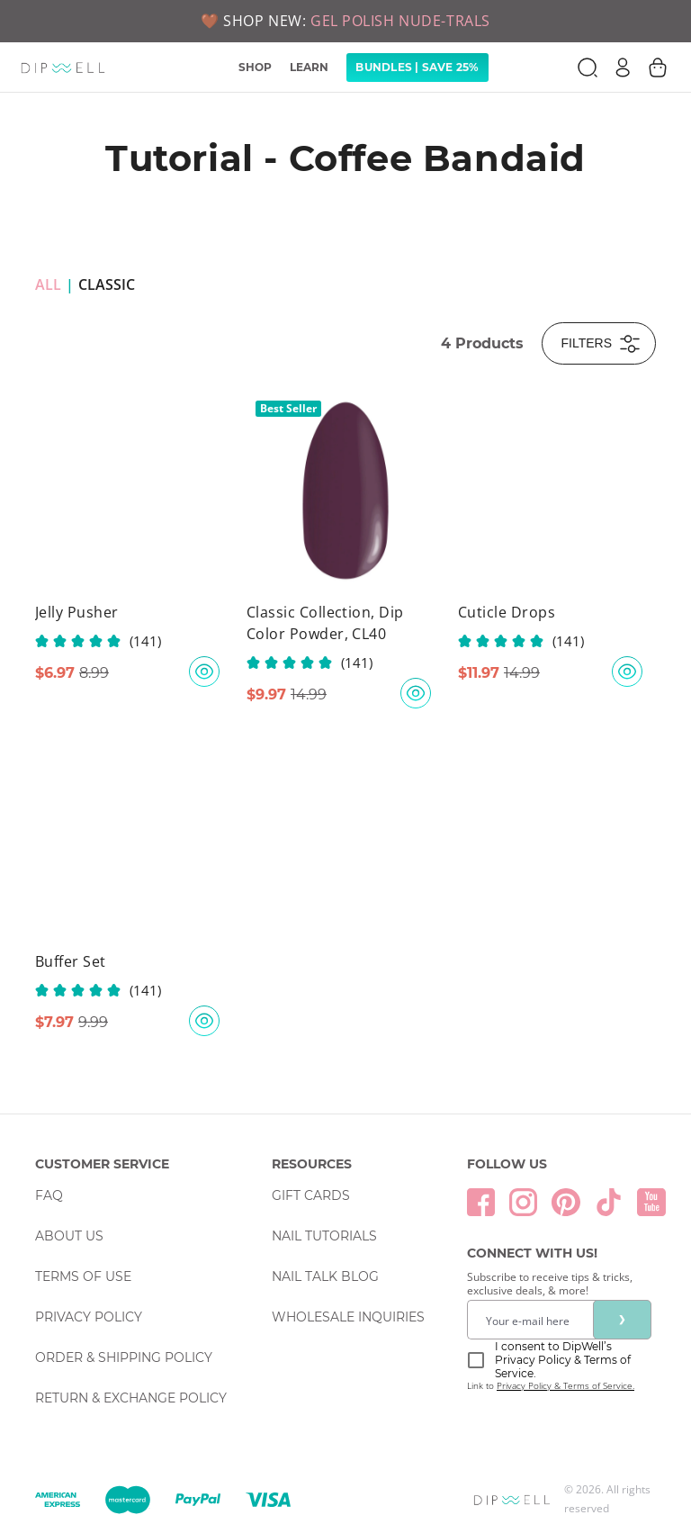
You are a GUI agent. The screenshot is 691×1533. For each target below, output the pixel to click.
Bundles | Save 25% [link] (417, 67)
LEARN (309, 67)
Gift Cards (311, 1195)
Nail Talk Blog (325, 1276)
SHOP (255, 67)
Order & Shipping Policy (123, 1357)
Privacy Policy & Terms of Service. (565, 1385)
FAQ (49, 1195)
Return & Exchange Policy (131, 1398)
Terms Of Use (83, 1276)
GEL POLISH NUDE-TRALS (400, 21)
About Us (69, 1236)
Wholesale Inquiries (348, 1317)
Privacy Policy (88, 1317)
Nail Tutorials (324, 1236)
